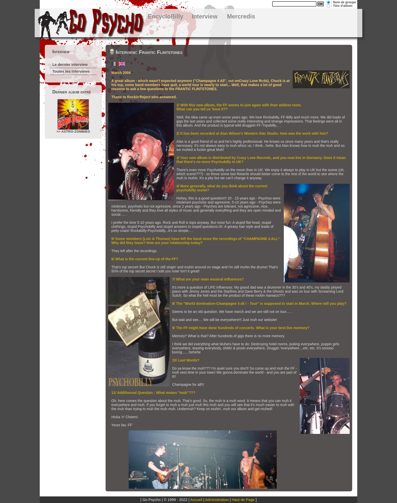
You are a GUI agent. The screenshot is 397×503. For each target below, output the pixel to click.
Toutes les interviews (71, 71)
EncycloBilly (165, 16)
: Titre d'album (341, 6)
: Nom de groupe (343, 2)
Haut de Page (243, 500)
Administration (217, 500)
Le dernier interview (70, 65)
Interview (204, 16)
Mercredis (241, 16)
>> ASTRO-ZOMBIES (73, 116)
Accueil (196, 500)
